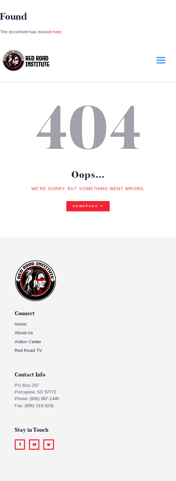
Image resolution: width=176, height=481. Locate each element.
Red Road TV (28, 350)
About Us (24, 332)
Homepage (85, 206)
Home (20, 324)
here (57, 31)
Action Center (28, 341)
